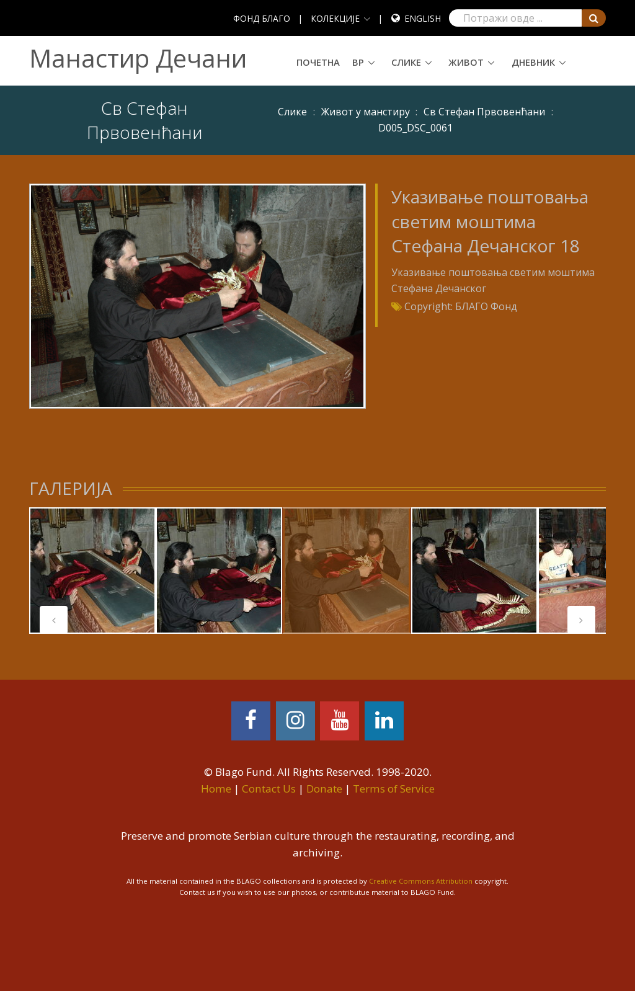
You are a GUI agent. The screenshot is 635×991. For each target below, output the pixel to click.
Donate (324, 788)
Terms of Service (394, 788)
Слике (406, 62)
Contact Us (269, 788)
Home (216, 788)
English (422, 18)
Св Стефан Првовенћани (484, 111)
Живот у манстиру (365, 111)
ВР (358, 62)
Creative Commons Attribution (421, 881)
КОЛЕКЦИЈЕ (335, 18)
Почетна (318, 62)
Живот (466, 62)
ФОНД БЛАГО (261, 18)
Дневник (533, 62)
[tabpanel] (92, 570)
